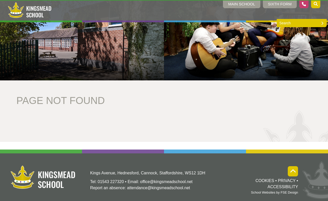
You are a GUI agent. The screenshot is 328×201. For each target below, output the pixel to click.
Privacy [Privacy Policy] (286, 180)
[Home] (30, 10)
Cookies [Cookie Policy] (264, 180)
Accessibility (283, 187)
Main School (241, 4)
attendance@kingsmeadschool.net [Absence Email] (158, 188)
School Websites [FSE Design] (263, 192)
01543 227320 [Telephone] (111, 181)
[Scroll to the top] (293, 171)
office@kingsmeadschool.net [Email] (166, 181)
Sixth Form (280, 4)
